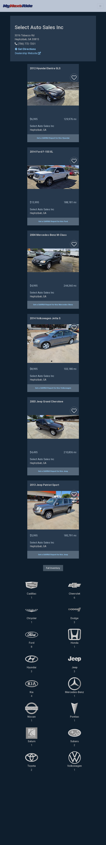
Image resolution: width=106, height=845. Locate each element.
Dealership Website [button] (28, 53)
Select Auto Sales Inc (42, 126)
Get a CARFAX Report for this (53, 138)
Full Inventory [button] (53, 568)
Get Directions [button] (25, 49)
